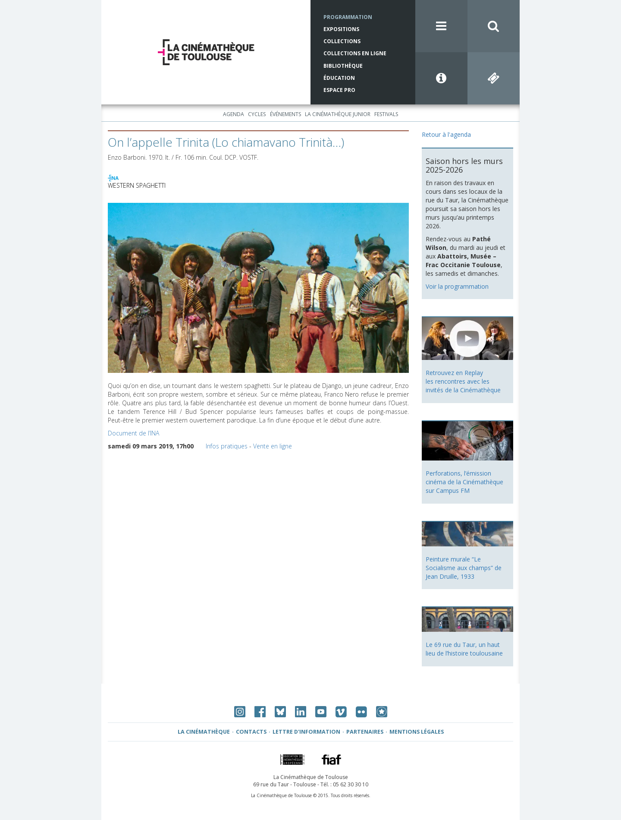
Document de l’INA (133, 433)
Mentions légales (416, 731)
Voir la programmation (457, 286)
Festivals (386, 114)
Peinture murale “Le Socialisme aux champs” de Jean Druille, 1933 (464, 567)
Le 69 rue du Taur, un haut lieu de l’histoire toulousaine (464, 648)
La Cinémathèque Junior (337, 114)
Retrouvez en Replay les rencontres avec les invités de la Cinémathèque (463, 381)
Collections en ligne (354, 53)
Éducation (339, 78)
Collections (342, 41)
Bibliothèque (343, 65)
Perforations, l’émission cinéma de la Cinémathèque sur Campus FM (464, 482)
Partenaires (364, 731)
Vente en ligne (272, 446)
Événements (285, 114)
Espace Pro (339, 90)
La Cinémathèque (204, 731)
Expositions (341, 29)
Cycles (257, 114)
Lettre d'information (306, 731)
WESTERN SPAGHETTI (137, 185)
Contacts (251, 731)
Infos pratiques (227, 446)
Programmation (347, 17)
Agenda (233, 114)
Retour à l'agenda (446, 134)
